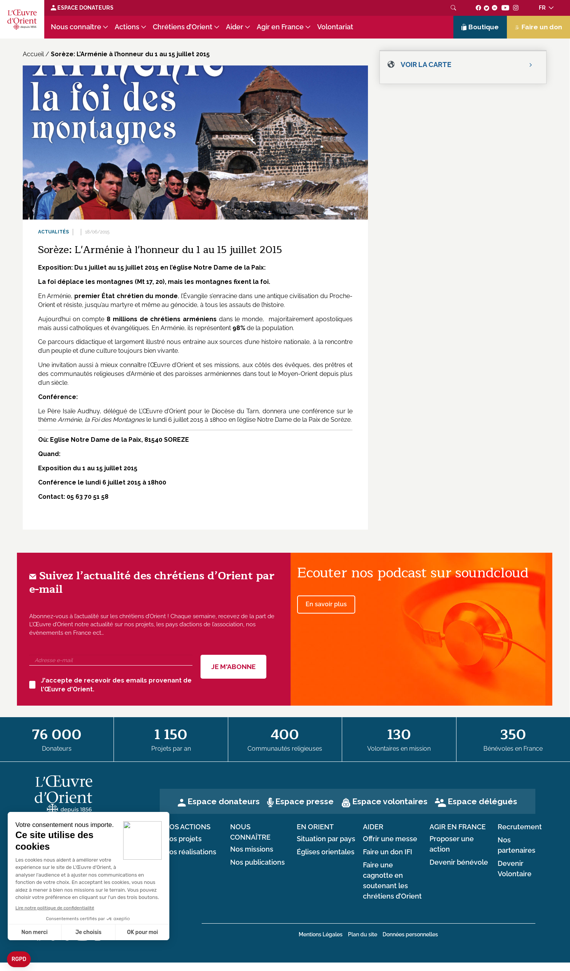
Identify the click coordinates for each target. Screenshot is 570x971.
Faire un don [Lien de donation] (538, 27)
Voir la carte (426, 64)
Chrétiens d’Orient (182, 27)
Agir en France (280, 27)
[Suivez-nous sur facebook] (479, 8)
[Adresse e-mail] (110, 660)
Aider (234, 27)
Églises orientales (325, 852)
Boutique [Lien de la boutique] (480, 27)
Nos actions (187, 827)
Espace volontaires (390, 801)
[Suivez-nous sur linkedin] (495, 8)
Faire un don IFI (387, 852)
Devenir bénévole (459, 862)
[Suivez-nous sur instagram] (516, 8)
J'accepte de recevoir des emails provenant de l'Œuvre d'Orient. (110, 685)
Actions (127, 27)
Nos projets (183, 839)
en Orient (315, 827)
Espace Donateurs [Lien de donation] (82, 8)
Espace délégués (482, 801)
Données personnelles (410, 934)
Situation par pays (326, 839)
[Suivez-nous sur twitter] (486, 8)
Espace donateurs (223, 801)
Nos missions (251, 849)
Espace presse (304, 801)
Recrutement (520, 827)
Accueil (33, 54)
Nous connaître (76, 27)
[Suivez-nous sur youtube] (505, 8)
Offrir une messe (390, 839)
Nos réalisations (190, 852)
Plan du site (362, 934)
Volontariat (335, 27)
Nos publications (257, 862)
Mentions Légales (321, 934)
